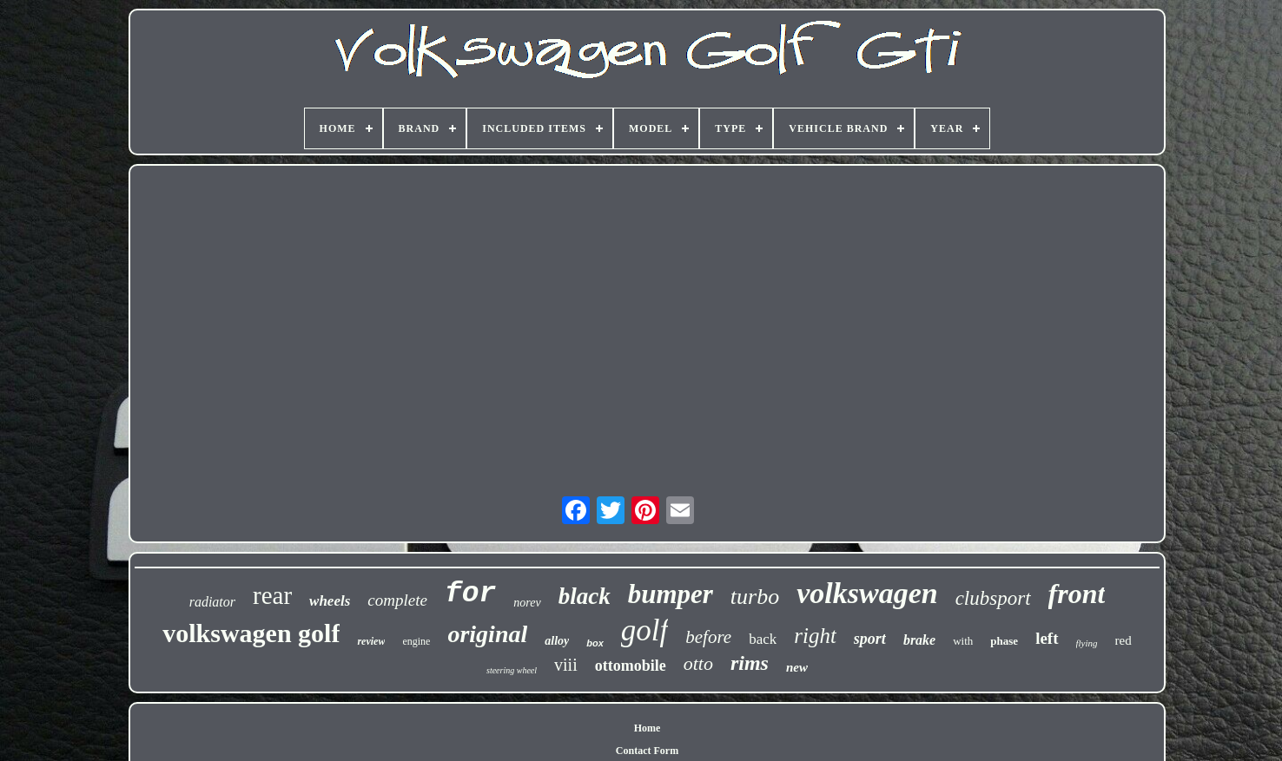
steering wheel (511, 670)
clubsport (993, 598)
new (797, 667)
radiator (212, 601)
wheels (329, 601)
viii (566, 664)
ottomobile (630, 665)
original (487, 633)
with (963, 640)
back (762, 639)
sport (870, 638)
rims (749, 663)
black (584, 596)
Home (647, 728)
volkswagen (866, 593)
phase (1004, 640)
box (595, 643)
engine (416, 641)
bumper (670, 594)
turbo (754, 596)
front (1077, 593)
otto (698, 663)
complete (397, 600)
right (815, 635)
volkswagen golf (251, 633)
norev (526, 602)
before (708, 637)
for (470, 594)
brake (919, 640)
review (371, 641)
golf (644, 630)
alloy (557, 640)
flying (1087, 643)
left (1046, 638)
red (1123, 640)
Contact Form (647, 751)
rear (272, 595)
